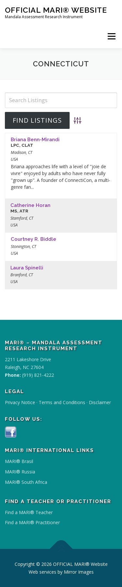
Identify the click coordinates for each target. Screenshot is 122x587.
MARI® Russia (20, 472)
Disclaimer (100, 402)
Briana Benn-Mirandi (35, 139)
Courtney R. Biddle (33, 239)
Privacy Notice (20, 402)
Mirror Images (79, 572)
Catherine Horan (30, 205)
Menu (111, 36)
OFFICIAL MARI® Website (56, 10)
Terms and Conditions (62, 402)
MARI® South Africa (26, 482)
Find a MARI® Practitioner (32, 522)
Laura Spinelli (26, 267)
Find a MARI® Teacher (29, 512)
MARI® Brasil (19, 461)
